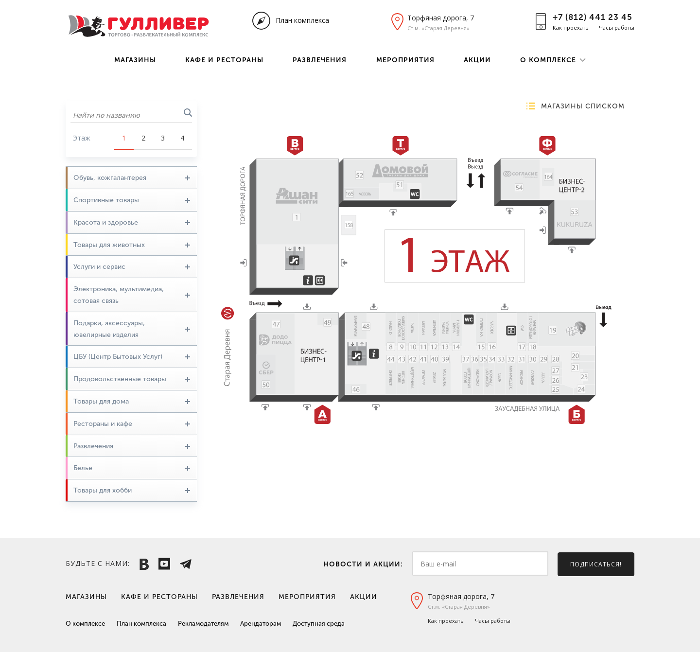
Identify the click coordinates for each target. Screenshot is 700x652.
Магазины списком (583, 106)
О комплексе (85, 623)
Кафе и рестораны (224, 60)
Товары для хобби (131, 490)
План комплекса (302, 20)
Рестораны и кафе (131, 424)
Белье (131, 468)
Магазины (135, 60)
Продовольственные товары (131, 379)
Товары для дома (131, 401)
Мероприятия (405, 60)
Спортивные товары (131, 200)
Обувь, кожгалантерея (131, 178)
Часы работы (616, 27)
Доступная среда (319, 623)
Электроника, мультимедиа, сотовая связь (131, 295)
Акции (477, 60)
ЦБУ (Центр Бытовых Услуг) (131, 356)
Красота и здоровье (131, 222)
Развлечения (320, 60)
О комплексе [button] (548, 60)
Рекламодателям (203, 623)
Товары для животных (131, 245)
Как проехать (571, 27)
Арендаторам (260, 623)
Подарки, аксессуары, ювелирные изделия (131, 329)
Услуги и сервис (131, 267)
